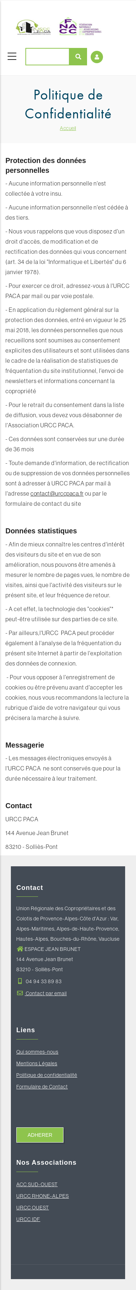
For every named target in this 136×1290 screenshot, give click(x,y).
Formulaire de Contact (42, 1086)
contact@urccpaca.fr (57, 493)
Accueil (68, 128)
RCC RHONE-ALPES (44, 1196)
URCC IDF (28, 1219)
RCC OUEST (34, 1207)
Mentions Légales (36, 1063)
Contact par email (41, 993)
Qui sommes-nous (37, 1052)
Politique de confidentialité (46, 1075)
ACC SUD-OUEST (37, 1184)
